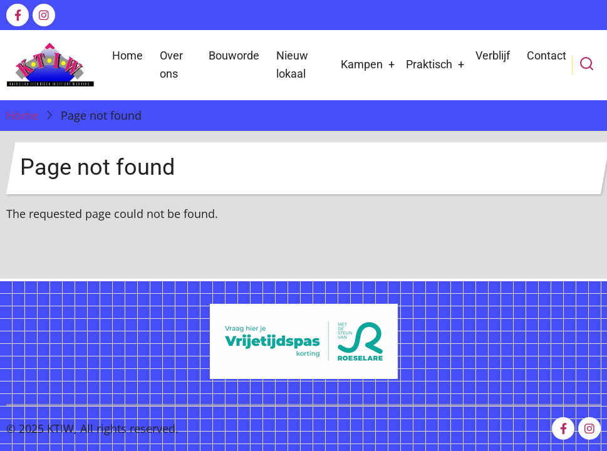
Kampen (362, 64)
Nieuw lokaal (292, 64)
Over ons (171, 64)
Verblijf (492, 55)
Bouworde (234, 55)
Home (127, 55)
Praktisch (429, 64)
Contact (546, 55)
